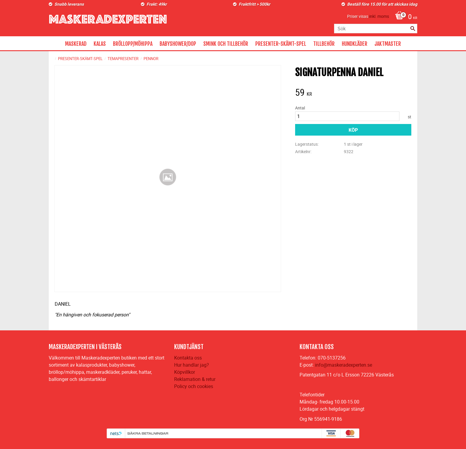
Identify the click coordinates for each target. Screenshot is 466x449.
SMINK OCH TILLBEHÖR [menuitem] (225, 43)
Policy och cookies (193, 386)
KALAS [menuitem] (100, 43)
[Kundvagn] (404, 17)
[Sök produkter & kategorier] (375, 28)
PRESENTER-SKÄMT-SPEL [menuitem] (280, 43)
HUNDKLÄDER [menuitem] (354, 43)
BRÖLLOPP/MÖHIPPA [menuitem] (132, 43)
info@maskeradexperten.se (343, 365)
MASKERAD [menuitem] (75, 43)
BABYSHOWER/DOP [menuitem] (178, 43)
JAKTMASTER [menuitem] (387, 43)
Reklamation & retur (194, 379)
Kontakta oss (188, 357)
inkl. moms (379, 16)
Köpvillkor (184, 372)
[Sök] (412, 28)
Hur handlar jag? (191, 365)
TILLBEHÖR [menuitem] (324, 43)
